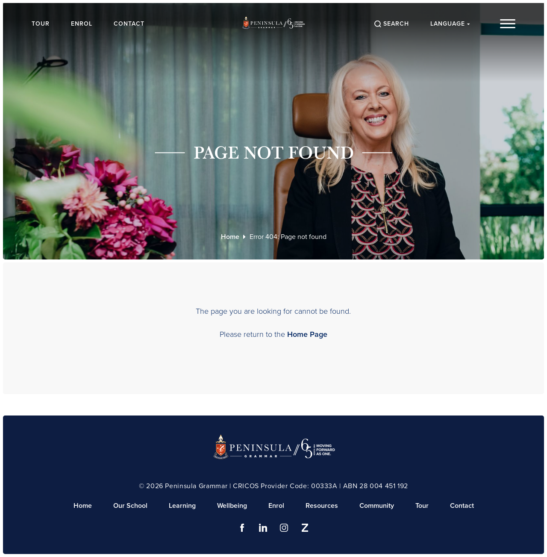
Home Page (307, 334)
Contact (129, 23)
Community (376, 505)
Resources (322, 505)
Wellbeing (232, 505)
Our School (130, 505)
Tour (41, 23)
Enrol (81, 23)
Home (230, 237)
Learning (182, 505)
